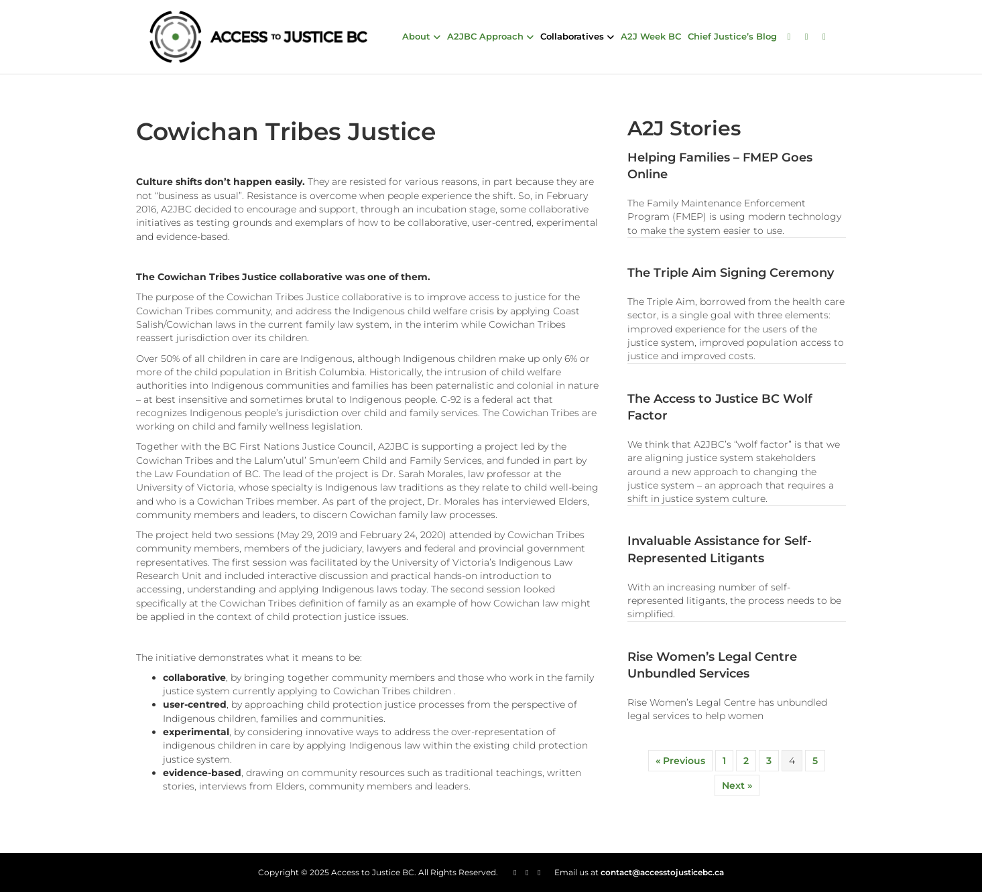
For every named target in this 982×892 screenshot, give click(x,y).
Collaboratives (572, 36)
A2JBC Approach (485, 36)
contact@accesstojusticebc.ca (662, 872)
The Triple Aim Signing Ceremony (730, 272)
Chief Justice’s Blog (732, 36)
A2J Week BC (651, 36)
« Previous (680, 761)
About (416, 36)
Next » (737, 785)
